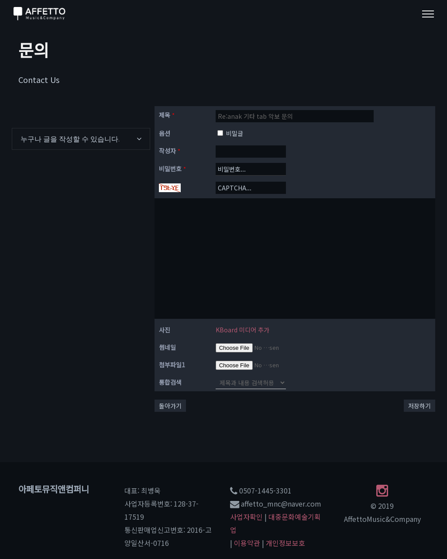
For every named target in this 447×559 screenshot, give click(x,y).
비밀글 (230, 133)
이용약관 (247, 543)
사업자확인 (246, 516)
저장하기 (419, 405)
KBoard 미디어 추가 (242, 329)
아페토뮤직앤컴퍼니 (53, 489)
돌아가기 (170, 405)
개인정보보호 (285, 543)
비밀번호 (172, 168)
